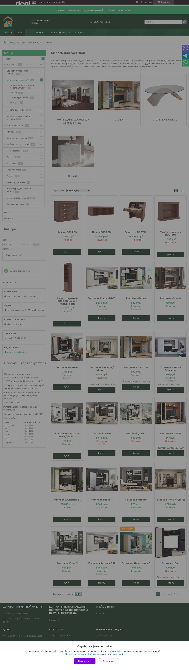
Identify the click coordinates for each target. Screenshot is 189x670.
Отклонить (108, 661)
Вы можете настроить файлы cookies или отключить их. (93, 654)
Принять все (84, 661)
